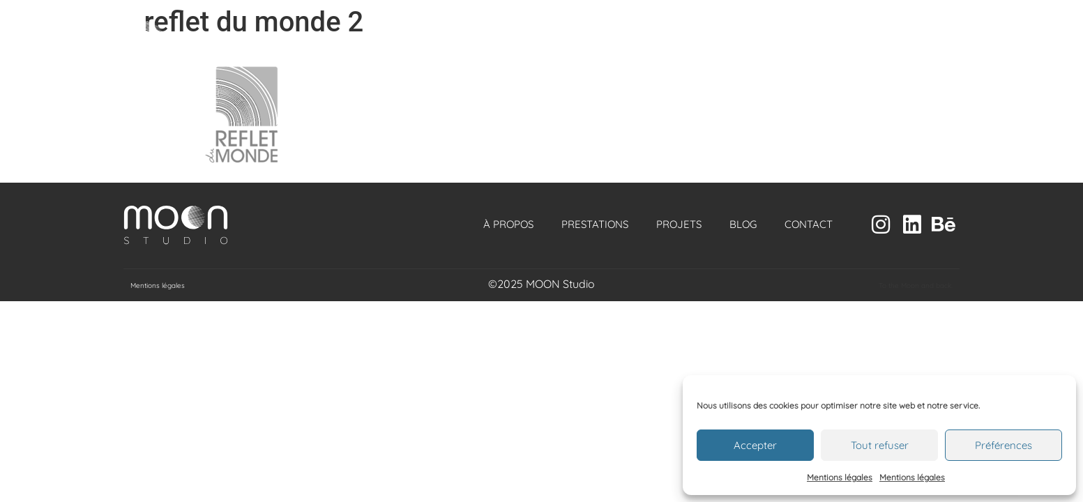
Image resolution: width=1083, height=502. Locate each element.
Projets (679, 224)
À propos (508, 224)
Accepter (755, 445)
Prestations (594, 224)
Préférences (1003, 445)
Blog (743, 224)
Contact (809, 224)
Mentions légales (839, 477)
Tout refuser (880, 445)
